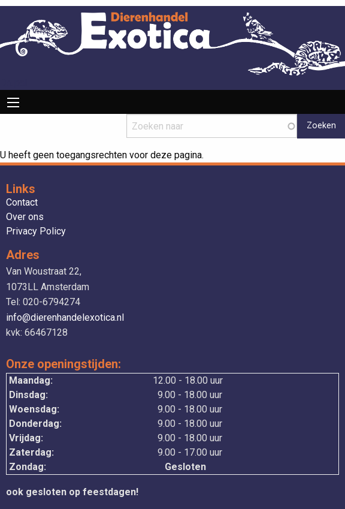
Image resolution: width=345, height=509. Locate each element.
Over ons (25, 217)
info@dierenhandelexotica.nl (65, 317)
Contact (22, 203)
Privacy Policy (36, 232)
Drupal (13, 82)
